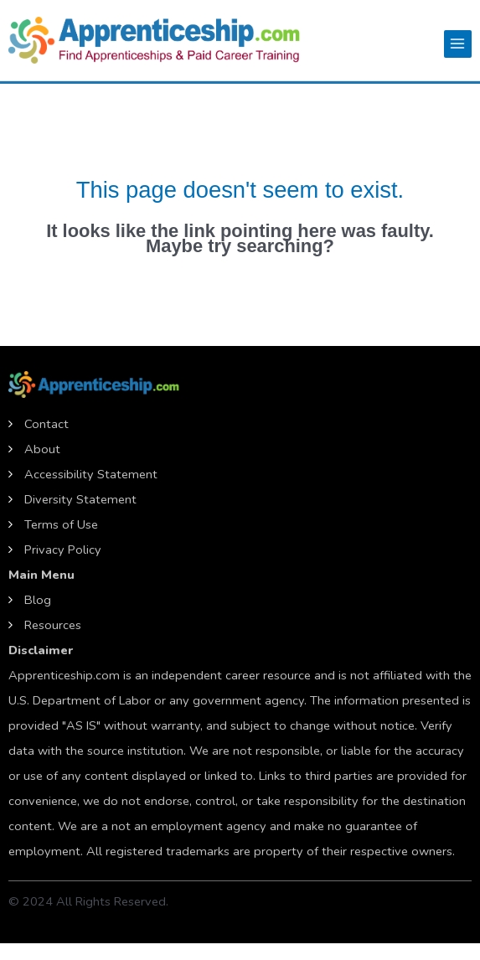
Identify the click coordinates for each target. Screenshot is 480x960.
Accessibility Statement (90, 474)
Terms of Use (61, 524)
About (42, 449)
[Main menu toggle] (458, 44)
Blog (37, 599)
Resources (52, 625)
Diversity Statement (80, 499)
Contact (46, 423)
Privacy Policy (62, 549)
